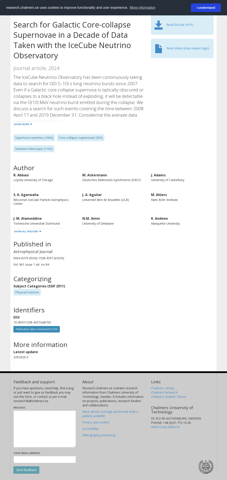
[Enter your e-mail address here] (44, 459)
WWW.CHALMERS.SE (165, 427)
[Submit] (26, 470)
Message (19, 407)
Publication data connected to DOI (36, 329)
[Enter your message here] (44, 429)
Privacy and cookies (96, 422)
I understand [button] (206, 7)
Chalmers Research (164, 392)
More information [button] (142, 7)
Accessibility (90, 429)
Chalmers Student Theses (168, 397)
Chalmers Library (162, 388)
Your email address (26, 453)
